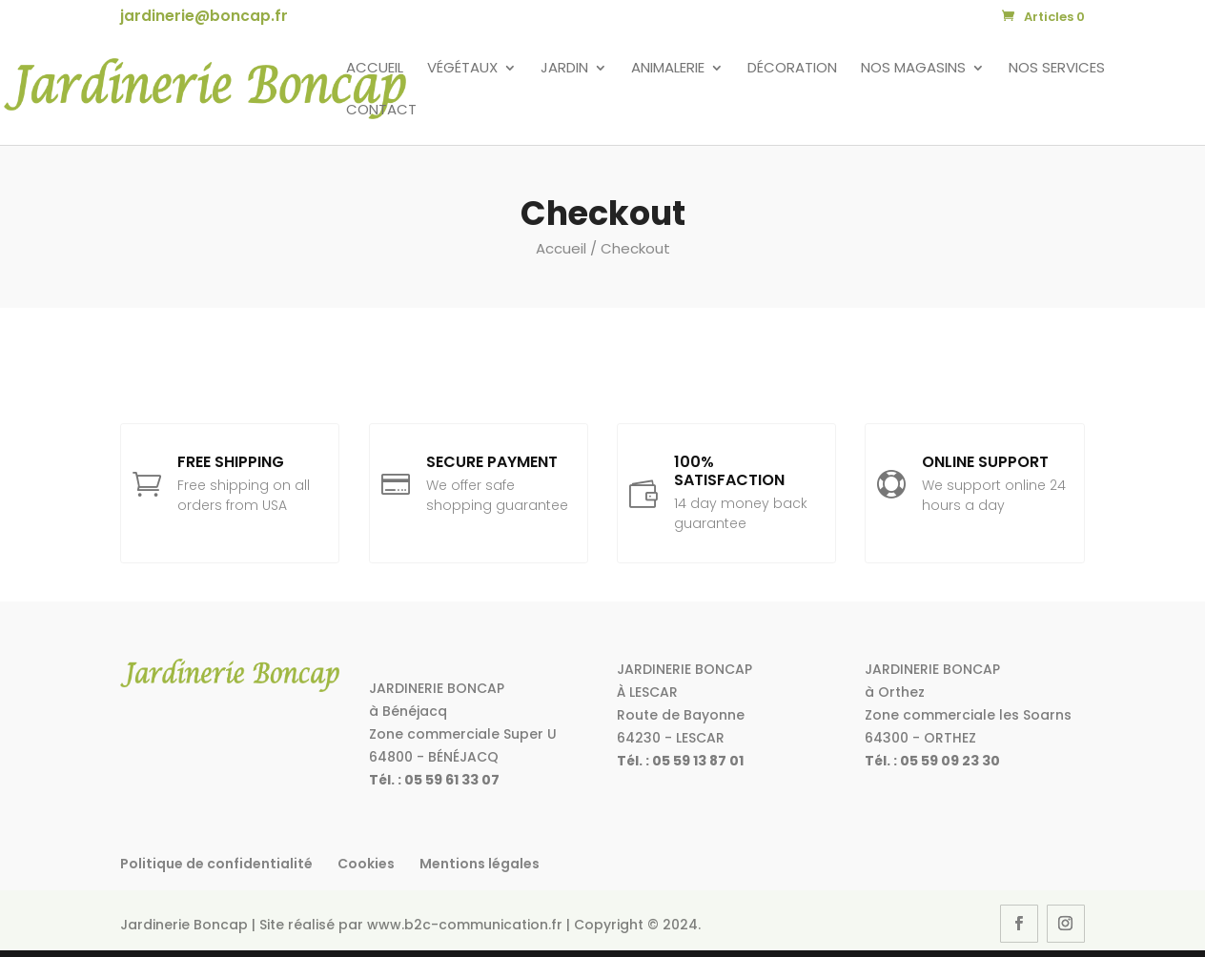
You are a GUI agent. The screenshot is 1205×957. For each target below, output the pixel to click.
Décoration (792, 68)
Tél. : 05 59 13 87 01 (680, 760)
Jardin (564, 68)
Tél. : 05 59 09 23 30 (932, 760)
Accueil (374, 68)
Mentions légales (479, 863)
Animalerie (668, 68)
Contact (381, 110)
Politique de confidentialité (216, 863)
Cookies (366, 863)
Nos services (1057, 68)
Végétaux (462, 68)
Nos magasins (913, 68)
